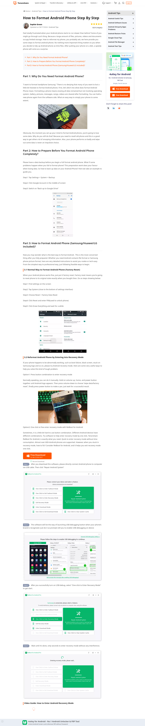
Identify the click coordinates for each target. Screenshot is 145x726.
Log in (129, 3)
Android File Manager (116, 42)
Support (106, 3)
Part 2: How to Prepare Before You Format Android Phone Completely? (56, 61)
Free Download (120, 88)
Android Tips (53, 27)
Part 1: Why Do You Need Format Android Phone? (47, 57)
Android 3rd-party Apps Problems (117, 28)
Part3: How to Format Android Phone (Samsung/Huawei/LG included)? (56, 65)
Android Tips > (37, 11)
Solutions (93, 3)
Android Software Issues (117, 23)
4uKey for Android (120, 74)
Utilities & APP (71, 3)
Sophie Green (36, 24)
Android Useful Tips (115, 18)
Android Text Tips (114, 46)
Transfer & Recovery (56, 3)
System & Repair (40, 3)
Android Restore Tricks (117, 33)
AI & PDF (83, 3)
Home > (28, 11)
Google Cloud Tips (115, 38)
